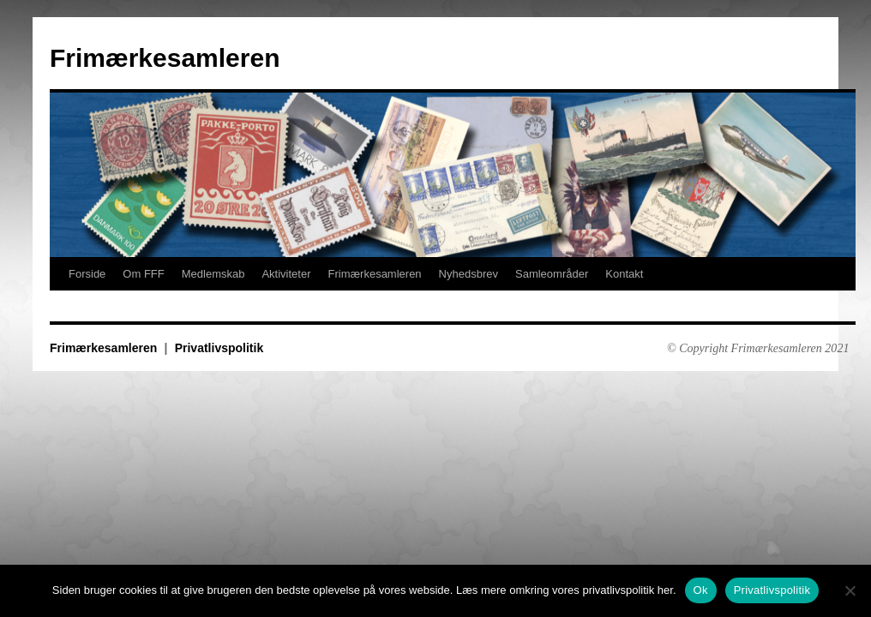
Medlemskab (213, 273)
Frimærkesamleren (164, 58)
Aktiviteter (285, 273)
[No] (849, 590)
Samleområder (551, 273)
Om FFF (143, 273)
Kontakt (624, 273)
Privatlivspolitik (219, 348)
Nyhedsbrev (468, 273)
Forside (87, 273)
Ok (701, 590)
